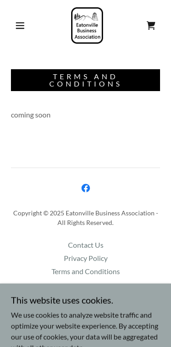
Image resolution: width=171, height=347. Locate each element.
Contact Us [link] (86, 244)
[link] (87, 25)
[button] (20, 25)
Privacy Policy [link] (86, 258)
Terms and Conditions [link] (86, 271)
